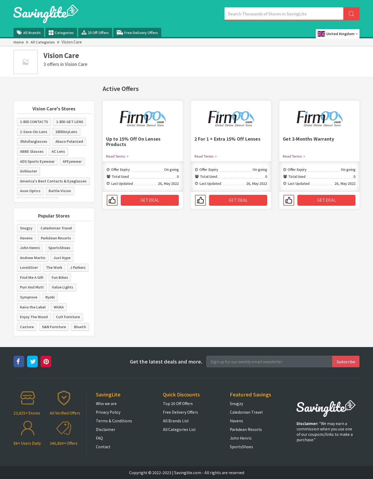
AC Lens (58, 151)
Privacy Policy (108, 412)
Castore (27, 326)
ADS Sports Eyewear (37, 161)
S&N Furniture (54, 326)
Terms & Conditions (114, 420)
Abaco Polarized (69, 141)
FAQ (99, 438)
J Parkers (78, 267)
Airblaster (28, 171)
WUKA (59, 307)
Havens (26, 237)
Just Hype (61, 257)
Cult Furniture (68, 316)
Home (19, 42)
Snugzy (26, 227)
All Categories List (179, 429)
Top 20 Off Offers (178, 403)
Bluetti (80, 326)
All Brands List (176, 420)
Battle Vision (60, 190)
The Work (54, 267)
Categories (61, 32)
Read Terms (117, 156)
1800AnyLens (66, 131)
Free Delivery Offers (137, 32)
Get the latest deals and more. (166, 361)
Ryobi (50, 297)
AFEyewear (72, 161)
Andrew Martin (32, 257)
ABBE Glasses (31, 151)
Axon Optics (30, 190)
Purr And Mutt (32, 287)
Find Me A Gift (31, 277)
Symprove (28, 297)
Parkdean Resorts (56, 237)
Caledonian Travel (56, 227)
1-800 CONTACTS (34, 121)
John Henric (30, 247)
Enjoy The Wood (34, 316)
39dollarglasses (33, 141)
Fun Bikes (60, 277)
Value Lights (62, 287)
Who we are (106, 403)
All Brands (29, 32)
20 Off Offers (95, 32)
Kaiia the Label (33, 307)
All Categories (43, 42)
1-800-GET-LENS (69, 121)
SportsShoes (59, 247)
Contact (103, 446)
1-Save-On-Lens (33, 131)
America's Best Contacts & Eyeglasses (53, 181)
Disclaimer (105, 429)
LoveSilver (29, 267)
